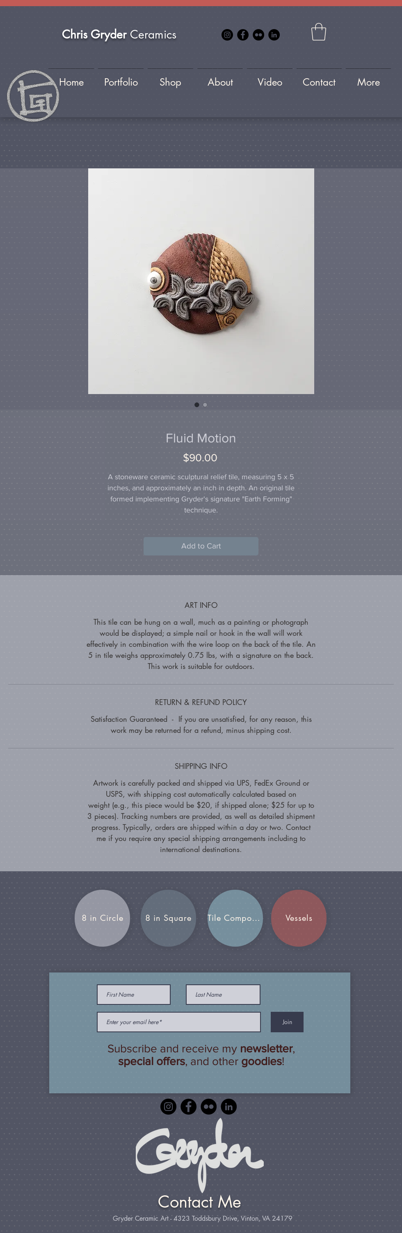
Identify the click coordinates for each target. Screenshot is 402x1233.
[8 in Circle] (102, 918)
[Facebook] (243, 35)
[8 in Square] (168, 918)
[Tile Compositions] (235, 918)
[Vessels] (299, 918)
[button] (318, 32)
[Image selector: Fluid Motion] (197, 405)
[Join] (287, 1022)
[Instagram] (227, 35)
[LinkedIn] (274, 35)
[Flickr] (258, 35)
